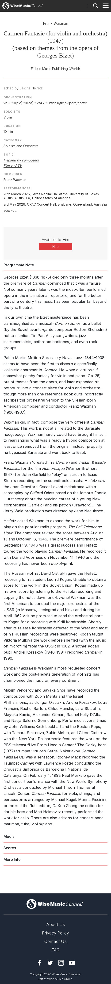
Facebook (39, 963)
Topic (9, 154)
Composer (13, 174)
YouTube (72, 963)
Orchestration (18, 97)
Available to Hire (55, 239)
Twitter (50, 963)
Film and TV (13, 165)
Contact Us (55, 941)
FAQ (56, 949)
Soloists (12, 111)
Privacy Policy (55, 932)
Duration (12, 126)
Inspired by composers (21, 160)
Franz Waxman (55, 23)
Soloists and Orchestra (21, 146)
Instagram (61, 963)
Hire (55, 246)
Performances (17, 188)
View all (9, 211)
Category (13, 140)
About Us (55, 924)
